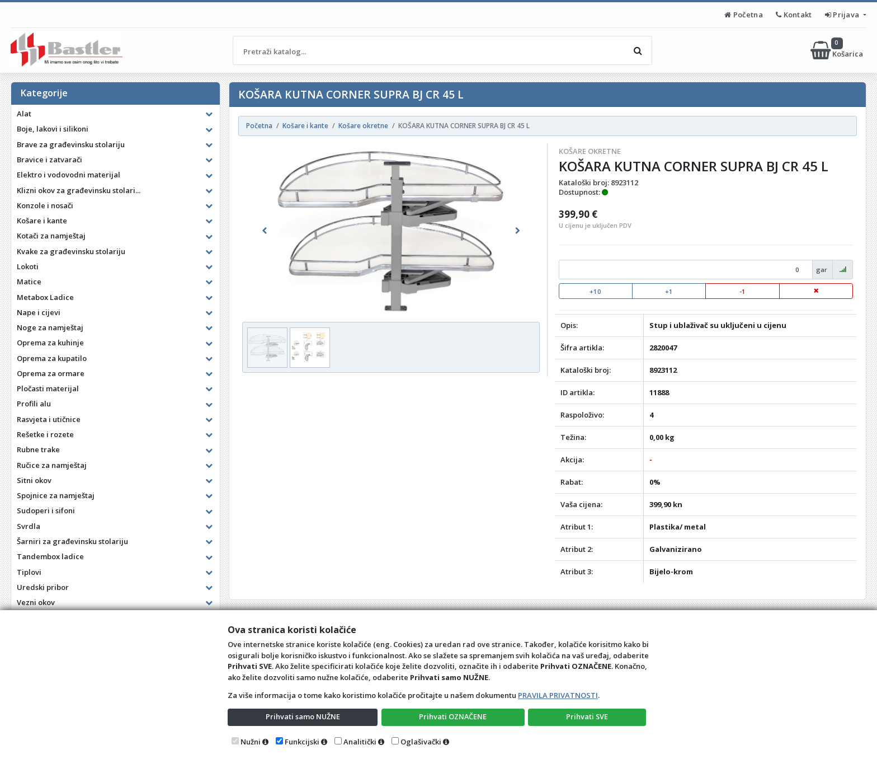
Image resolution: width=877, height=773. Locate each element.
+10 (595, 291)
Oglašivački (420, 742)
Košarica (837, 50)
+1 (669, 291)
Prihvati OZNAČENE (452, 716)
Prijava (843, 15)
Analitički (359, 742)
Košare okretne (590, 151)
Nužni (251, 742)
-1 (742, 291)
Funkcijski (302, 742)
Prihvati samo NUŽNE (302, 716)
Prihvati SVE (587, 716)
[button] (264, 231)
